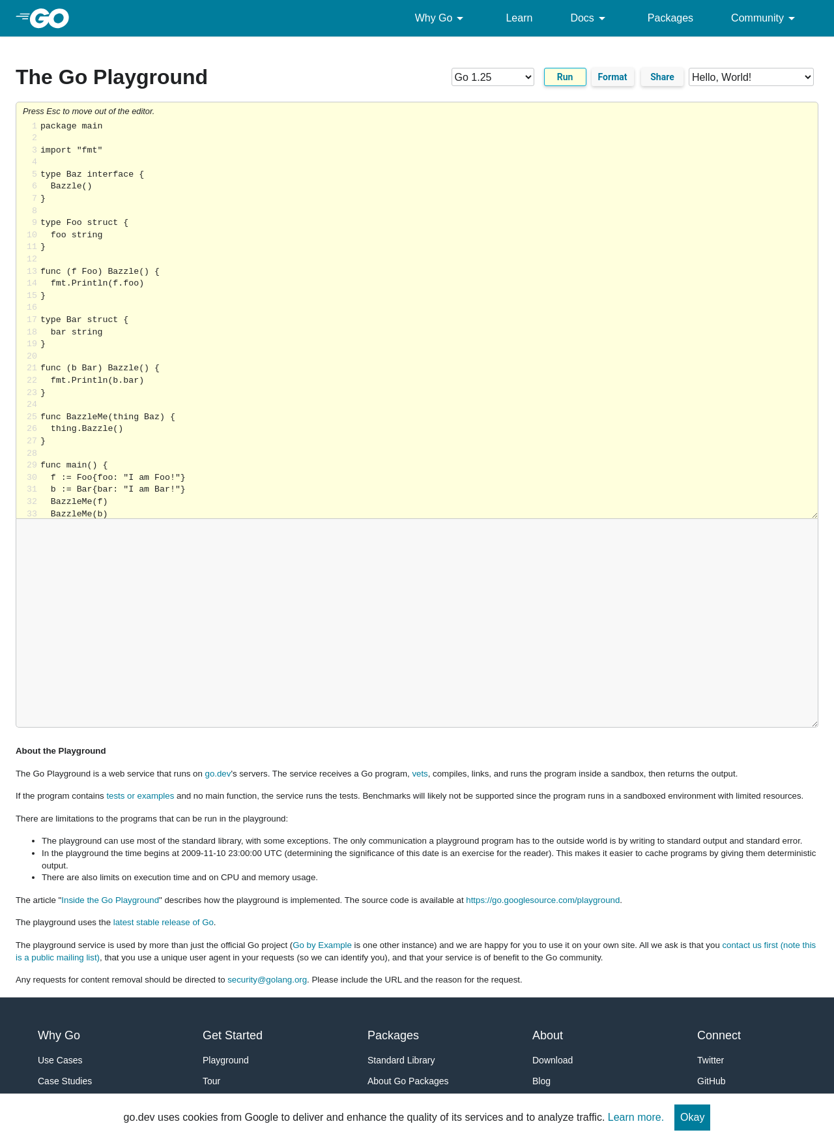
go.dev (218, 773)
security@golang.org (267, 980)
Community (765, 18)
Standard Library (401, 1060)
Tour (211, 1081)
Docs (589, 18)
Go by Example (322, 945)
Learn (519, 17)
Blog (541, 1081)
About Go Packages (408, 1081)
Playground (226, 1060)
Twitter (710, 1060)
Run (565, 77)
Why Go (441, 18)
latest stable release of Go (163, 922)
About (547, 1035)
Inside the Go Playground (110, 900)
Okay (692, 1117)
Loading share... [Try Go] (429, 320)
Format (612, 77)
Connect (719, 1035)
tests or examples (140, 796)
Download (552, 1060)
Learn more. (636, 1117)
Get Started (233, 1035)
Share (662, 77)
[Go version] (493, 77)
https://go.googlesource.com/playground (543, 900)
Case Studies (65, 1081)
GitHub (711, 1081)
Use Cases (60, 1060)
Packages (670, 17)
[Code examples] (751, 77)
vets (419, 773)
